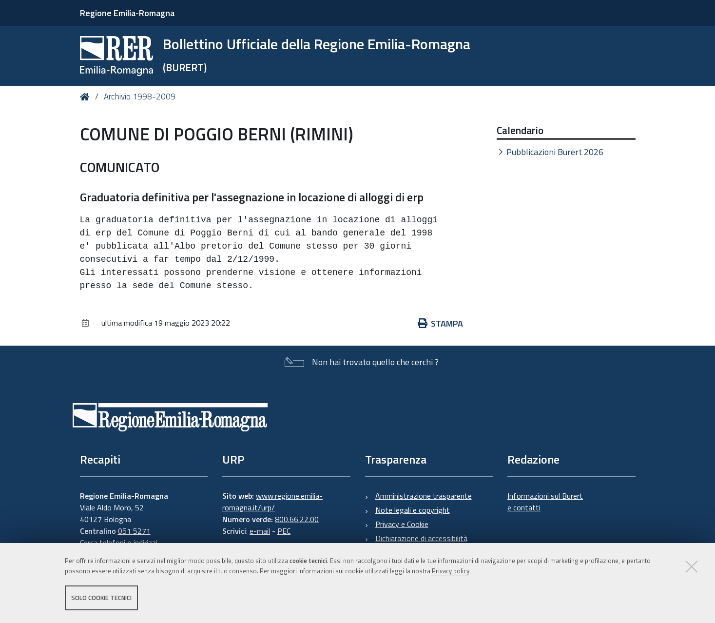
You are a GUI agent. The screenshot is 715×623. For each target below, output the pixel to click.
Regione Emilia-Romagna (127, 12)
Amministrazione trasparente (423, 496)
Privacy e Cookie (401, 524)
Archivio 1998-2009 (139, 96)
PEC (283, 531)
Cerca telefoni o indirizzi (118, 542)
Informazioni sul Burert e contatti (545, 501)
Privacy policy (450, 571)
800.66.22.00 (297, 519)
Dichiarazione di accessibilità (421, 538)
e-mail (260, 531)
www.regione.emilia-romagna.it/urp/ (272, 501)
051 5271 (134, 531)
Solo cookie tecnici (101, 598)
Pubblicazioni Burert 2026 (554, 151)
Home (86, 97)
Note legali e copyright (412, 510)
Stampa (441, 323)
